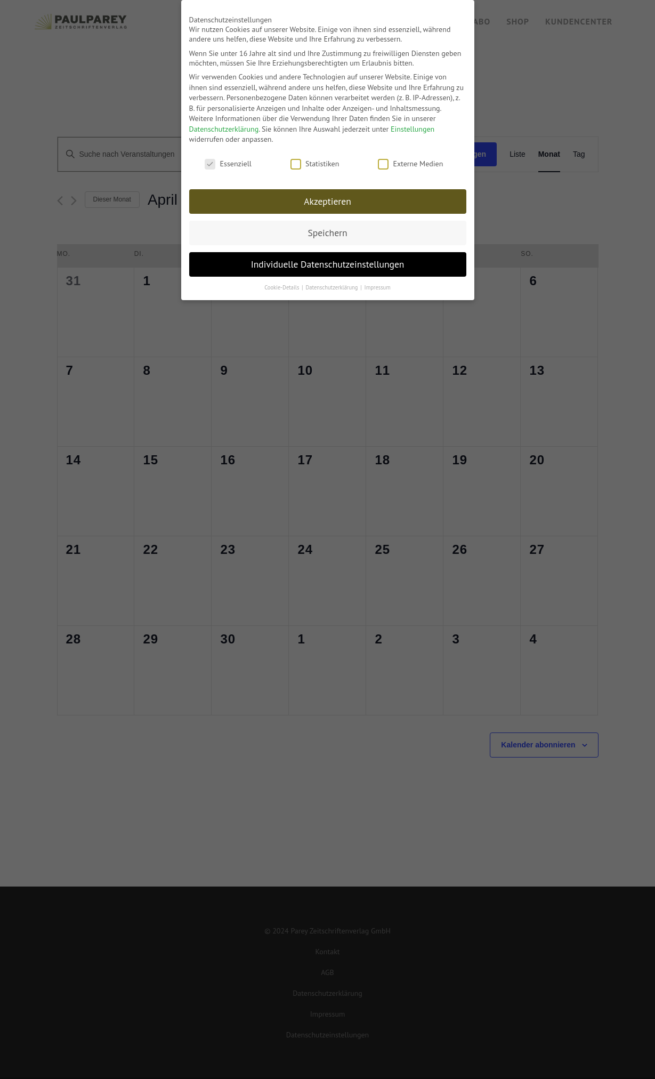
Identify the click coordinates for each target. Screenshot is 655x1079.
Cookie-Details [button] (282, 284)
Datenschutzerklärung (224, 126)
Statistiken (314, 160)
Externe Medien (410, 160)
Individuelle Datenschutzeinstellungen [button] (328, 261)
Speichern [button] (327, 229)
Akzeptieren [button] (327, 198)
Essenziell (228, 160)
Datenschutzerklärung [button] (332, 284)
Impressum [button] (378, 284)
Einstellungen (412, 126)
